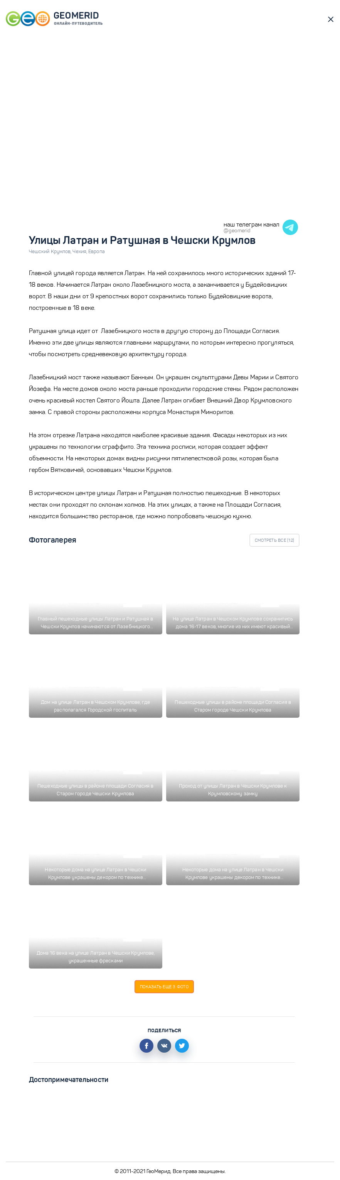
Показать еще (164, 986)
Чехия (80, 252)
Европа (96, 252)
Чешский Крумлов (51, 252)
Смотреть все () (274, 540)
